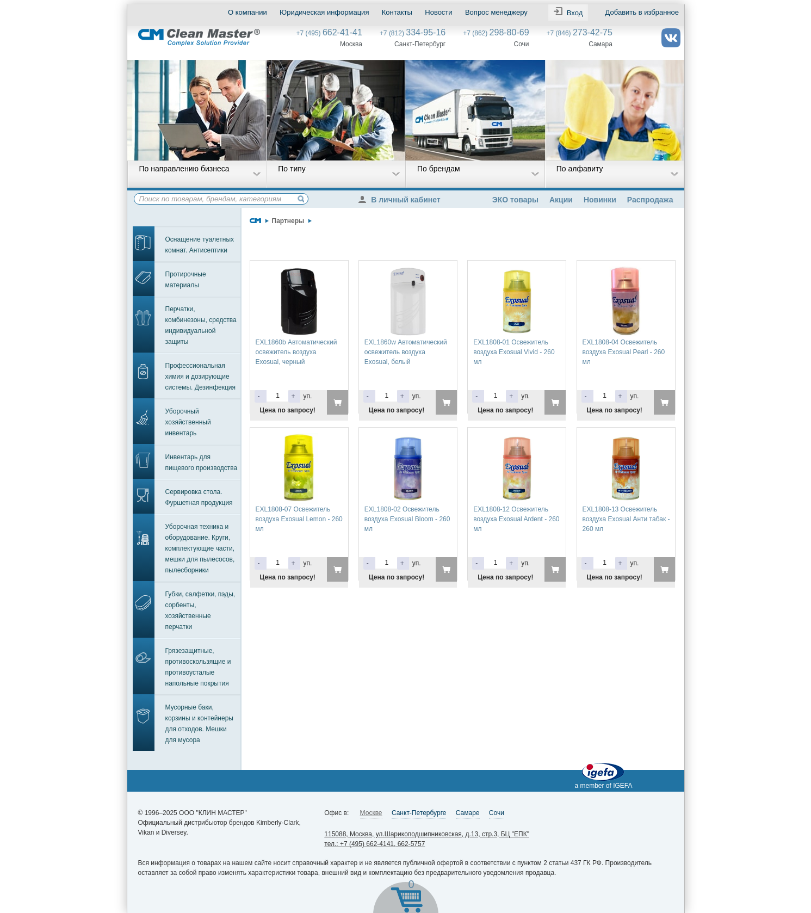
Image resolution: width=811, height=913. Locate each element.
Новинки (600, 199)
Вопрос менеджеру (496, 12)
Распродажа (650, 199)
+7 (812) (412, 33)
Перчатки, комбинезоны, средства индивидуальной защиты (201, 325)
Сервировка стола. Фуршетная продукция (199, 497)
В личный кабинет (402, 199)
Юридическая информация (324, 12)
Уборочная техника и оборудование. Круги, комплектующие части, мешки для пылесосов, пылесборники (200, 548)
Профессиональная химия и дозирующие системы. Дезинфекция (200, 376)
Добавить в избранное (641, 12)
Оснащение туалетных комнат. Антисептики (199, 245)
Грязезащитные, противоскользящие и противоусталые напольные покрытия (198, 667)
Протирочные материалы (185, 279)
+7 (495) (329, 33)
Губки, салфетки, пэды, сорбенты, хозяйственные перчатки (200, 610)
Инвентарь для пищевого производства (201, 462)
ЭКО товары (515, 199)
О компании (247, 12)
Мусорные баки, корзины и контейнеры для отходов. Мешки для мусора (199, 724)
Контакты (396, 12)
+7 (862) (496, 33)
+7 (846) (579, 33)
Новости (438, 12)
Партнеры (288, 221)
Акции (561, 199)
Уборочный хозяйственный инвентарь (188, 422)
